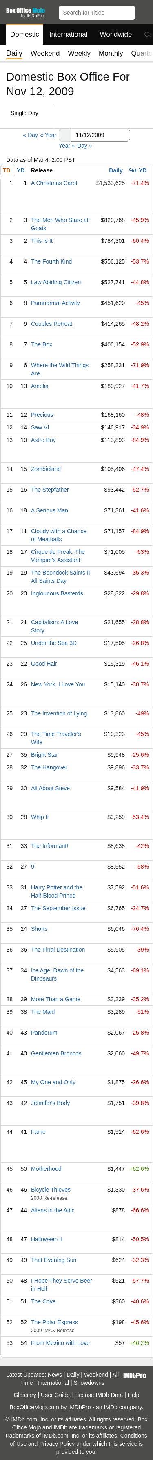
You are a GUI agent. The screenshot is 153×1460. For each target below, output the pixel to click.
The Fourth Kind (51, 261)
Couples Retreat (51, 323)
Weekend (45, 53)
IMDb (110, 1407)
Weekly (79, 53)
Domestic (24, 34)
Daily (115, 170)
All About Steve (50, 788)
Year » (67, 145)
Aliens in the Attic (53, 1210)
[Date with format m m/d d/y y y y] (100, 135)
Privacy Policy (57, 1443)
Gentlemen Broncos (56, 1053)
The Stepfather (50, 489)
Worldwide (116, 34)
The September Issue (58, 908)
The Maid (43, 1012)
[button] (143, 11)
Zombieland (46, 469)
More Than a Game (55, 999)
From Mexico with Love (60, 1343)
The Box (41, 344)
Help (134, 1395)
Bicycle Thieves (51, 1189)
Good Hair (44, 663)
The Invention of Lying (59, 713)
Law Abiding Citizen (56, 282)
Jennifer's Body (50, 1103)
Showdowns (89, 1382)
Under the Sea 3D (54, 643)
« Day (30, 135)
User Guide (55, 1395)
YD (20, 170)
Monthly (111, 53)
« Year (48, 135)
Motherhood (46, 1169)
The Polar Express (54, 1322)
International (68, 34)
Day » (84, 145)
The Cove (43, 1301)
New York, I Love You (58, 684)
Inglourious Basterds (57, 593)
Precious (42, 415)
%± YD (137, 170)
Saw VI (40, 427)
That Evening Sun (53, 1260)
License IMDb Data (98, 1395)
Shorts (39, 929)
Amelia (40, 386)
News (55, 1374)
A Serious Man (49, 510)
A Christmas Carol (54, 183)
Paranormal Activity (55, 303)
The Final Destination (58, 949)
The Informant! (49, 846)
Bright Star (44, 755)
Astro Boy (43, 440)
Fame (38, 1132)
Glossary (24, 1395)
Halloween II (46, 1239)
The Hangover (49, 767)
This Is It (42, 241)
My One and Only (53, 1082)
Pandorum (44, 1032)
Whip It (40, 817)
